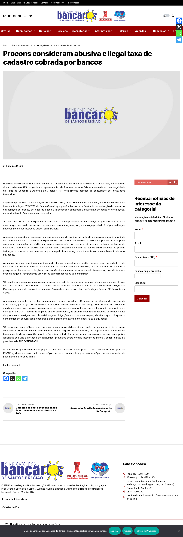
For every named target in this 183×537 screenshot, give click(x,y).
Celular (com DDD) (145, 257)
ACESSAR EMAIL (10, 506)
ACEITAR (114, 531)
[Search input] (152, 182)
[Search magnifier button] (175, 182)
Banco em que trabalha (147, 271)
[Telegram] (24, 378)
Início (5, 45)
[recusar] (179, 530)
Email (138, 243)
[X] (12, 378)
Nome (138, 229)
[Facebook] (6, 378)
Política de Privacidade (14, 499)
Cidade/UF (140, 282)
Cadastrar (142, 298)
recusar (127, 531)
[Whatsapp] (18, 378)
